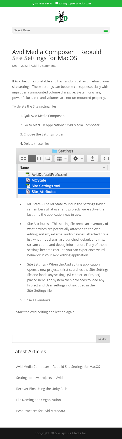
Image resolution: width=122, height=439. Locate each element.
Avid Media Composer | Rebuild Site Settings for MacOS (58, 366)
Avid (34, 66)
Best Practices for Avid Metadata (40, 411)
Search (103, 339)
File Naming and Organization (38, 400)
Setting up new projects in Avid (39, 377)
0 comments (48, 66)
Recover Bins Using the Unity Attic (41, 389)
